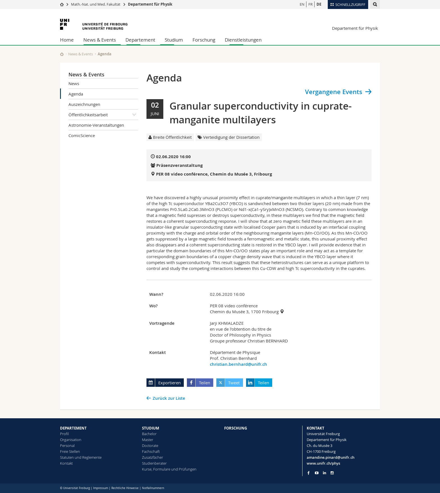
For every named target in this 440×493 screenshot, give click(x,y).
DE (319, 4)
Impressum (100, 488)
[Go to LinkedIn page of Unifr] (324, 473)
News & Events (99, 40)
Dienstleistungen (243, 40)
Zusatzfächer (152, 457)
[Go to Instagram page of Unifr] (332, 473)
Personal (67, 445)
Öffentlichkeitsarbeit (103, 115)
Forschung (203, 40)
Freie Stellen (70, 451)
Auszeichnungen (84, 104)
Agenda (75, 94)
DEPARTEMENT (73, 428)
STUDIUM (150, 428)
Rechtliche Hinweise (125, 488)
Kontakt (66, 463)
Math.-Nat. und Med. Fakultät (95, 4)
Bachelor (149, 433)
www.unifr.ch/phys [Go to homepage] (323, 463)
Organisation (70, 439)
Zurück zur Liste (169, 398)
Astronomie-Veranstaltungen (96, 125)
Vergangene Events (333, 92)
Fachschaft (151, 451)
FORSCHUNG (235, 428)
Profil (64, 433)
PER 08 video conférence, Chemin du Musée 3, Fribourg (214, 174)
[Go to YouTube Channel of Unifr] (316, 473)
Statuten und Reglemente (81, 457)
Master (147, 439)
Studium (174, 40)
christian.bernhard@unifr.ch (238, 364)
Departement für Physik (150, 4)
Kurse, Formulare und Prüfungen (169, 469)
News (73, 83)
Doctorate (150, 445)
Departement (140, 40)
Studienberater (154, 463)
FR (310, 4)
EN (302, 4)
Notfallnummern (153, 488)
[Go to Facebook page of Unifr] (308, 472)
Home (67, 40)
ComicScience (81, 135)
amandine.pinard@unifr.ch (330, 457)
